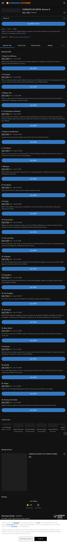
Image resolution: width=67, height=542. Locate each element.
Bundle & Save (35, 45)
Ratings (50, 45)
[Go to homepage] (18, 3)
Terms (38, 522)
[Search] (64, 3)
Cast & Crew (21, 45)
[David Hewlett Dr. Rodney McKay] (30, 433)
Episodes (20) (7, 45)
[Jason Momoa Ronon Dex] (53, 433)
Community (29, 508)
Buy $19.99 (37, 24)
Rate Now (38, 508)
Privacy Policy (10, 524)
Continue (40, 539)
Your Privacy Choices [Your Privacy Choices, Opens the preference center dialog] (26, 539)
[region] (33, 531)
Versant (16, 522)
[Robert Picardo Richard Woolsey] (18, 433)
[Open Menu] (2, 3)
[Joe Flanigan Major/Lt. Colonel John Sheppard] (7, 433)
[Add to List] (64, 13)
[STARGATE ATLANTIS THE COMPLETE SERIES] (47, 454)
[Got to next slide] (65, 433)
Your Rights (14, 526)
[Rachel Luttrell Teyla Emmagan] (41, 433)
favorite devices (24, 37)
